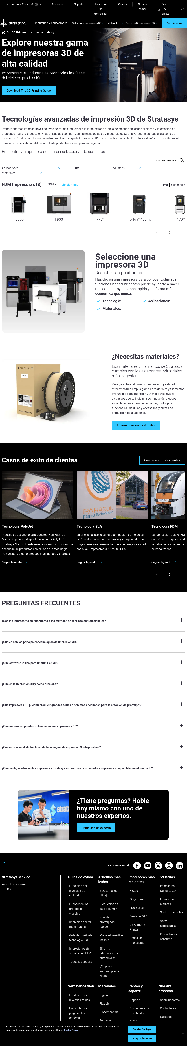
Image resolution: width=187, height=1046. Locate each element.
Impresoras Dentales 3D (170, 891)
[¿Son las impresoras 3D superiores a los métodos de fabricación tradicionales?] (93, 625)
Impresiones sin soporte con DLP (77, 932)
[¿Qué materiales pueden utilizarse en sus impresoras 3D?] (93, 730)
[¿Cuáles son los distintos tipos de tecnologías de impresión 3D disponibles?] (93, 751)
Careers (122, 4)
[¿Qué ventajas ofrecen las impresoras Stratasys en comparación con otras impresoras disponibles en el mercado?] (93, 772)
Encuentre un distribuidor (100, 9)
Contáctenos (166, 970)
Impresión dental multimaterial (77, 911)
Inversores (164, 997)
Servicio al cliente (138, 1001)
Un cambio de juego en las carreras (81, 973)
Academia (164, 986)
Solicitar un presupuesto (135, 983)
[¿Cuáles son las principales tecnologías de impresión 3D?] (93, 646)
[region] (93, 1033)
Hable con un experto (140, 990)
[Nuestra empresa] (172, 956)
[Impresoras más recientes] (141, 885)
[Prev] (157, 237)
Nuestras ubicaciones (171, 975)
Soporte (78, 4)
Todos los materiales (110, 976)
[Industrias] (172, 883)
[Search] (182, 9)
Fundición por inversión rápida (81, 962)
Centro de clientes (138, 996)
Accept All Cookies (142, 1038)
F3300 (132, 893)
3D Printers (19, 37)
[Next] (169, 237)
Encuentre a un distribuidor (136, 973)
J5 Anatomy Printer (139, 915)
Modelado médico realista (108, 922)
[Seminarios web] (81, 954)
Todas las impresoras (140, 920)
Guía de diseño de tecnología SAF (78, 922)
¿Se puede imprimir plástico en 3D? (109, 942)
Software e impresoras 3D (86, 25)
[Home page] (2, 37)
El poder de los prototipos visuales (79, 901)
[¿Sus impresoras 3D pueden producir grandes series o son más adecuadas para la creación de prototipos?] (93, 709)
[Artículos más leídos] (111, 885)
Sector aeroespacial (170, 914)
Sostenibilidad (167, 991)
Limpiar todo (70, 189)
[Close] (183, 1034)
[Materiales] (111, 954)
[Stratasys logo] (15, 25)
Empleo (163, 981)
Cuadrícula (178, 189)
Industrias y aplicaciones (51, 25)
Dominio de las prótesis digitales (81, 998)
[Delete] (55, 189)
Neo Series (134, 904)
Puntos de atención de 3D (80, 988)
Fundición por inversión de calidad (81, 891)
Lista (165, 189)
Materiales (113, 25)
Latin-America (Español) (23, 4)
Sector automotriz (169, 909)
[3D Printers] (31, 36)
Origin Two (134, 899)
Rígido (101, 960)
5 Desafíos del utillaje (110, 893)
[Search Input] (158, 164)
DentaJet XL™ (136, 909)
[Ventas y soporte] (141, 956)
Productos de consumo (172, 919)
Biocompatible (106, 970)
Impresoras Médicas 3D (170, 901)
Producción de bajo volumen (109, 901)
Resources (57, 4)
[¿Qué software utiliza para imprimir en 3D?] (93, 667)
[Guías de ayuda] (81, 883)
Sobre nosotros (167, 964)
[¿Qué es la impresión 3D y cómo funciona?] (93, 688)
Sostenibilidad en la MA (81, 980)
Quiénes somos (142, 6)
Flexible (102, 965)
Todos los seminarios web (80, 1008)
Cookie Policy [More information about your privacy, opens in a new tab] (71, 1030)
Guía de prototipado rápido (109, 911)
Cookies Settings (142, 1029)
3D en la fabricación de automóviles (111, 932)
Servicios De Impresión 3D (140, 25)
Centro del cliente (163, 9)
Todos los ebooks (78, 939)
